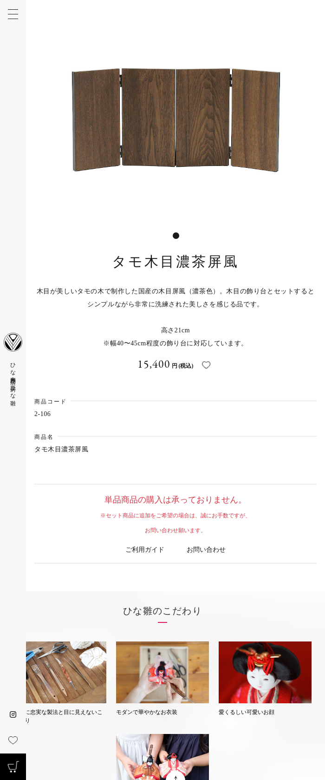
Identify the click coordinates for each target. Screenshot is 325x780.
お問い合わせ (206, 549)
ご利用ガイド (144, 549)
